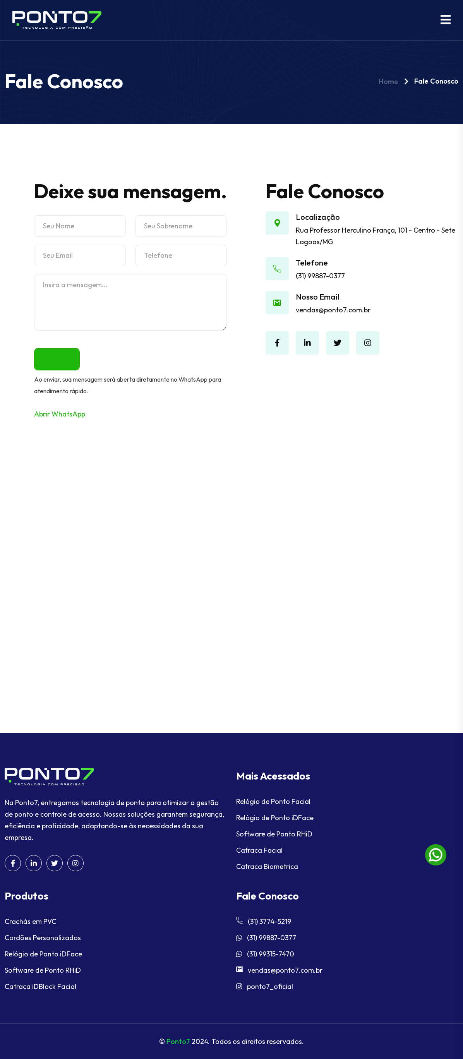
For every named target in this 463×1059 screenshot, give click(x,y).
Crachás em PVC (30, 921)
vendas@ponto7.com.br (333, 309)
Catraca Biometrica (267, 866)
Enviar (56, 359)
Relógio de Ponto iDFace (275, 817)
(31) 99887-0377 (320, 275)
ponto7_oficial (264, 986)
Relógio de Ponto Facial (273, 801)
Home (388, 81)
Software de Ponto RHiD (274, 833)
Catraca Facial (259, 850)
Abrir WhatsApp (59, 414)
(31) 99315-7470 (265, 953)
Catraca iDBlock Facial (40, 986)
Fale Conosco (436, 81)
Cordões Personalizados (43, 937)
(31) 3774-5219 (263, 921)
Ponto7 (178, 1041)
